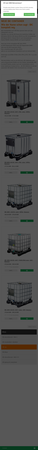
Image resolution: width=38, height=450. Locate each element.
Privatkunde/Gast (9, 14)
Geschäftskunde (29, 14)
